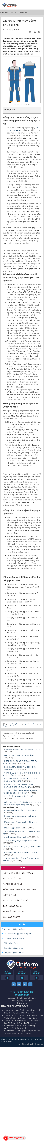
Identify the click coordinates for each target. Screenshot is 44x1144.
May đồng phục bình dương (30, 1141)
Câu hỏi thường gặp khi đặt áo (17, 1031)
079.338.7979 (22, 1092)
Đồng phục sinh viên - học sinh (19, 987)
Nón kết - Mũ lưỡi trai (14, 1009)
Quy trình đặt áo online (14, 1026)
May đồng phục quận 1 (14, 925)
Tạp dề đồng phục (12, 981)
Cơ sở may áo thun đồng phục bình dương (22, 944)
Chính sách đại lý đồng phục (16, 934)
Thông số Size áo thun (14, 1036)
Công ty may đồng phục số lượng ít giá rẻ (22, 847)
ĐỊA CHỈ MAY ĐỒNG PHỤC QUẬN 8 (19, 853)
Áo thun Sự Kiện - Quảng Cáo (18, 970)
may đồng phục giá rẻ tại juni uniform (20, 950)
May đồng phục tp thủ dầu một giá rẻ (20, 907)
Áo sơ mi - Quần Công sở (15, 998)
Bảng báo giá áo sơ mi (14, 1050)
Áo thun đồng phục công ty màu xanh (20, 938)
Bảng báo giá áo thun (13, 1045)
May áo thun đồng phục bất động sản (20, 919)
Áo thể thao (9, 992)
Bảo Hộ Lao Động (12, 1003)
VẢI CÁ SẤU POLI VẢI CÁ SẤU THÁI (18, 894)
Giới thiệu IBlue (11, 1040)
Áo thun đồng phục (13, 976)
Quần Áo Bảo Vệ (11, 1014)
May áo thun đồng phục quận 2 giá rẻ (20, 913)
